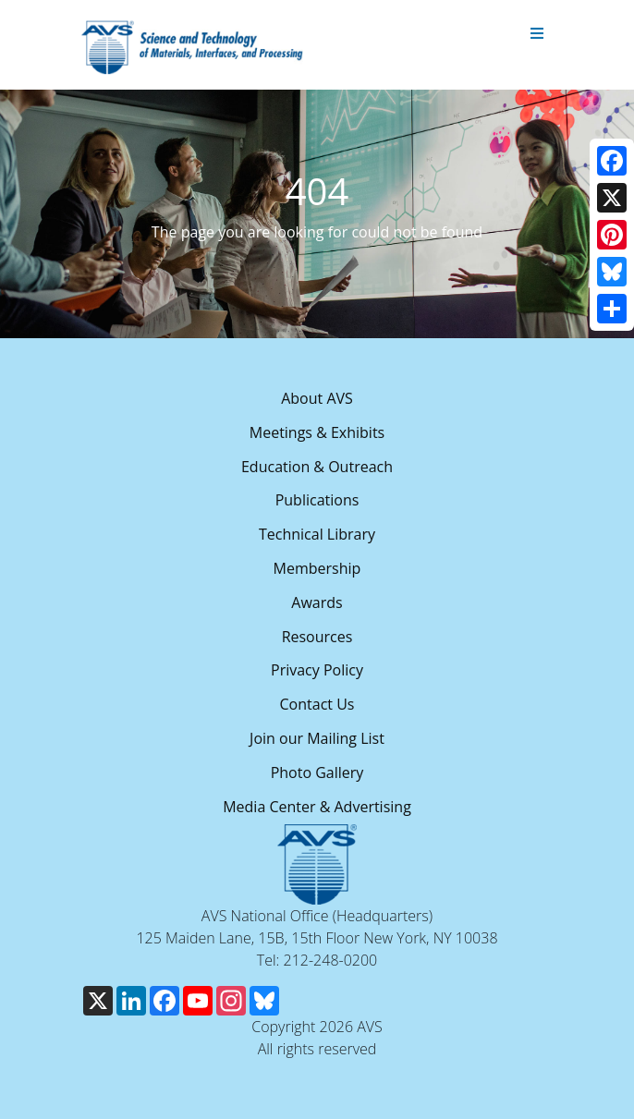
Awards (316, 602)
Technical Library (317, 534)
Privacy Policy (317, 670)
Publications (317, 500)
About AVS (317, 398)
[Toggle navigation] (537, 34)
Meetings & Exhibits (317, 432)
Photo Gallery (317, 772)
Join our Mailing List (317, 738)
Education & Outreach (317, 466)
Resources (317, 636)
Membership (317, 568)
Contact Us (317, 704)
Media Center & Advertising (317, 807)
